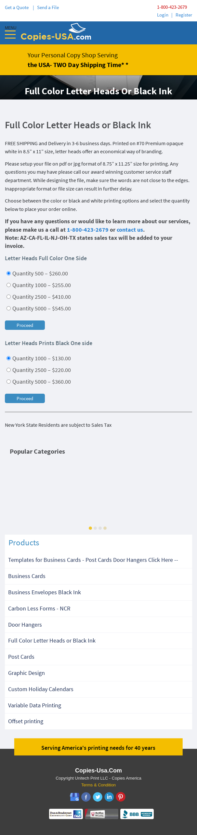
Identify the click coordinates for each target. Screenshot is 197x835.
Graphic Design (26, 673)
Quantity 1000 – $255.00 (39, 285)
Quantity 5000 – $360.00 (39, 381)
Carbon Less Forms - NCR (39, 608)
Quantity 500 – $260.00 (37, 273)
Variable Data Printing (34, 705)
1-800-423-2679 (172, 7)
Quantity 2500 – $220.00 (39, 370)
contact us (130, 229)
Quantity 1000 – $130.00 (39, 358)
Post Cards (21, 656)
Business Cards (27, 576)
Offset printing (25, 721)
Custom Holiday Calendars (40, 689)
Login (162, 15)
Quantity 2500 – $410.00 (39, 296)
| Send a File (46, 7)
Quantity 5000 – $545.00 (39, 308)
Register (184, 15)
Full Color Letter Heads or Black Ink (52, 640)
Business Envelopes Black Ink (44, 592)
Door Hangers (25, 624)
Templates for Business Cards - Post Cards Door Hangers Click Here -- (93, 559)
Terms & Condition (98, 785)
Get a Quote (18, 7)
